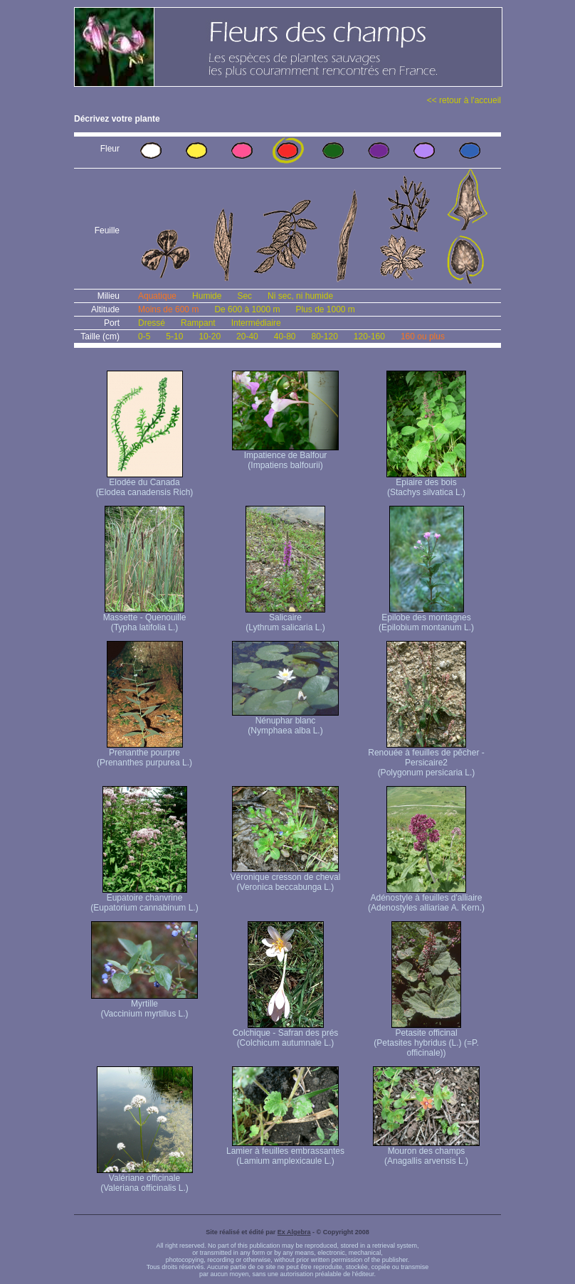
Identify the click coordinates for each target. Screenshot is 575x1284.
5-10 (174, 336)
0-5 (144, 336)
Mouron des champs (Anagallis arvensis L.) (426, 1152)
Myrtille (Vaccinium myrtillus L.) (144, 1005)
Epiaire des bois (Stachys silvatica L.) (426, 483)
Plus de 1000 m (324, 309)
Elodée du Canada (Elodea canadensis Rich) (145, 483)
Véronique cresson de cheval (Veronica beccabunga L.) (286, 878)
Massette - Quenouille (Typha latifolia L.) (144, 618)
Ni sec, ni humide (300, 296)
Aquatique (157, 296)
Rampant (198, 323)
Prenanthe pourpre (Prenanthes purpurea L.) (144, 754)
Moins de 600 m (168, 309)
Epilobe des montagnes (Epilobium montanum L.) (426, 618)
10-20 (210, 336)
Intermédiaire (256, 323)
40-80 (285, 336)
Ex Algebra (294, 1232)
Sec (244, 296)
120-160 (369, 336)
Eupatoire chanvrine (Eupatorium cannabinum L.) (144, 899)
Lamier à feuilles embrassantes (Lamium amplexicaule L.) (285, 1152)
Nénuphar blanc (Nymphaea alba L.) (285, 722)
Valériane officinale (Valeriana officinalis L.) (145, 1179)
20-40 (247, 336)
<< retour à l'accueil (464, 100)
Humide (206, 296)
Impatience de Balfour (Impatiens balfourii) (285, 456)
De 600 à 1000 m (247, 309)
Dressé (151, 323)
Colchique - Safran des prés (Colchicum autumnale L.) (286, 1034)
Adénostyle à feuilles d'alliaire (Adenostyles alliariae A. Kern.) (426, 899)
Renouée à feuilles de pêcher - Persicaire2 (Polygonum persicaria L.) (426, 759)
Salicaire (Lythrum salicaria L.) (285, 618)
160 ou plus (423, 336)
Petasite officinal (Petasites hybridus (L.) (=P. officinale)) (426, 1039)
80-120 (324, 336)
